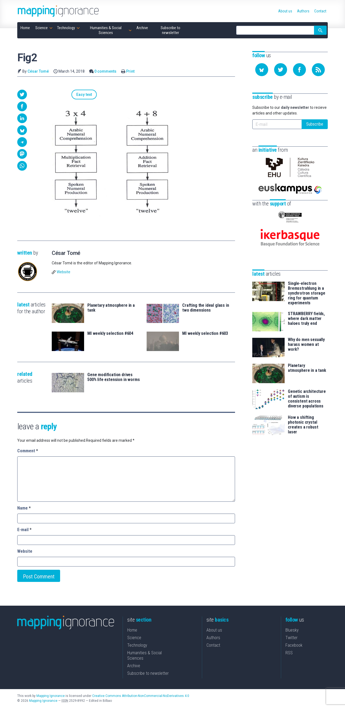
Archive (133, 666)
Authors (213, 638)
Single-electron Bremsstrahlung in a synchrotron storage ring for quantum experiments (306, 285)
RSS (289, 653)
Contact (213, 645)
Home (132, 630)
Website (63, 272)
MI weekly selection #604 (110, 334)
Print (130, 71)
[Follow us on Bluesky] (261, 69)
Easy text (65, 94)
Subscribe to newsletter (148, 673)
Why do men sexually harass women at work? (306, 336)
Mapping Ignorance (50, 696)
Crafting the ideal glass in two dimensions (205, 308)
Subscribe (314, 124)
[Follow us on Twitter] (280, 69)
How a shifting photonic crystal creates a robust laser (303, 416)
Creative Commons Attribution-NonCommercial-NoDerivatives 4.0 (140, 696)
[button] (22, 94)
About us (214, 630)
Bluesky (292, 630)
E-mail (24, 530)
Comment (27, 451)
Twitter (291, 638)
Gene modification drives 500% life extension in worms (113, 378)
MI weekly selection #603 (205, 334)
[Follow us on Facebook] (299, 69)
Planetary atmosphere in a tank (111, 308)
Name (24, 508)
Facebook (293, 645)
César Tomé (38, 71)
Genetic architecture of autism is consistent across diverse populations (307, 390)
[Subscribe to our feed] (318, 69)
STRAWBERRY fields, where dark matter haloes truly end (306, 310)
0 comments (105, 71)
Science (134, 638)
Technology (137, 645)
